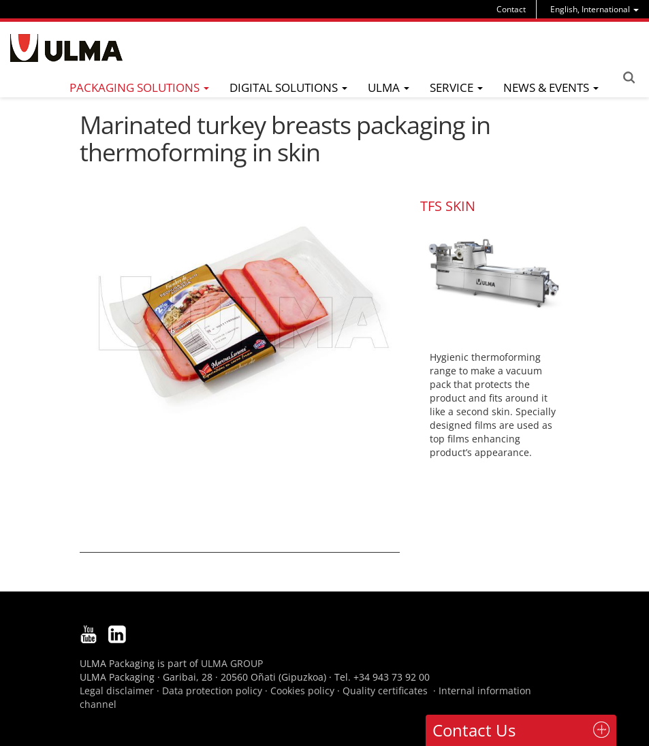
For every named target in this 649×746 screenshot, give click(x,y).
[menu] (594, 9)
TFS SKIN (447, 206)
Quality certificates (385, 690)
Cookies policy (302, 690)
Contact (511, 9)
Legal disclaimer (117, 690)
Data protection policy (212, 690)
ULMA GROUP (232, 663)
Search (628, 77)
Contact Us (474, 730)
